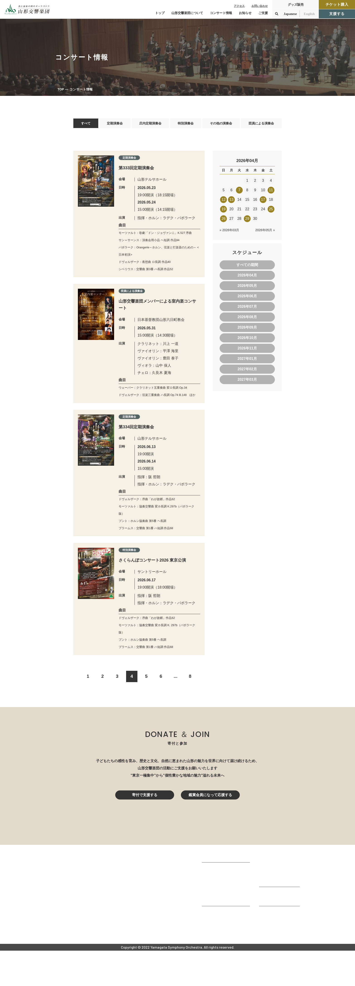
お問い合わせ (260, 5)
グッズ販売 (296, 4)
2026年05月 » (265, 232)
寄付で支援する (144, 830)
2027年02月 (247, 371)
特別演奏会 (184, 124)
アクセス (239, 5)
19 (224, 211)
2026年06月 (247, 298)
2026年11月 (247, 350)
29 (247, 221)
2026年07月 (247, 309)
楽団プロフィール (216, 910)
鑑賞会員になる (271, 903)
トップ (160, 13)
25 (271, 211)
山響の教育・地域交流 (220, 935)
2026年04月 (247, 277)
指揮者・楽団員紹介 (218, 923)
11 (271, 192)
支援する (336, 14)
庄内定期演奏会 (149, 124)
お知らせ (245, 13)
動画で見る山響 (214, 929)
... (176, 711)
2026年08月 (247, 319)
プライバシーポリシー (277, 960)
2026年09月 (247, 330)
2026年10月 (247, 340)
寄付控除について (273, 935)
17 (263, 202)
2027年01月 (247, 361)
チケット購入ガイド (275, 909)
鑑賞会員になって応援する (210, 830)
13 (231, 202)
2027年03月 (247, 382)
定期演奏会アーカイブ (277, 916)
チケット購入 (337, 4)
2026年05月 (247, 288)
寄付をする (268, 929)
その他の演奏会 (220, 124)
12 (224, 202)
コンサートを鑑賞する (277, 891)
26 (224, 221)
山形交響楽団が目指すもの (223, 904)
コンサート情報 (271, 897)
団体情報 (209, 916)
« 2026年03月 (229, 232)
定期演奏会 (113, 124)
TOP (61, 89)
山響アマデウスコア (218, 948)
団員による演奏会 (260, 124)
